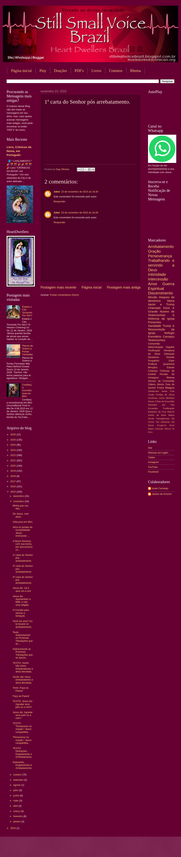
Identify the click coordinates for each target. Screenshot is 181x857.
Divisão (170, 357)
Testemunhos (156, 340)
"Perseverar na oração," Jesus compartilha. (22, 740)
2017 (13, 481)
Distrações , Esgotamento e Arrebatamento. (22, 765)
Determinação (155, 347)
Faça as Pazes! (21, 696)
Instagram (153, 462)
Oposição (159, 429)
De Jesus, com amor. (21, 515)
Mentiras (170, 398)
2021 (13, 460)
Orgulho (170, 347)
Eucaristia (153, 408)
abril (15, 805)
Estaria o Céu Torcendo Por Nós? (27, 311)
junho (16, 795)
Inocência (152, 398)
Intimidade (157, 274)
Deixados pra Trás (161, 405)
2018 (13, 476)
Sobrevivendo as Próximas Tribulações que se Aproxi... (23, 653)
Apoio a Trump (161, 304)
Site (150, 447)
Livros (96, 71)
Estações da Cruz (157, 412)
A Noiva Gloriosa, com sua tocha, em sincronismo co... (22, 545)
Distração (169, 353)
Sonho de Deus (157, 415)
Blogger (121, 849)
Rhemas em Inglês (158, 452)
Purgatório (153, 360)
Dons (166, 307)
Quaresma (168, 364)
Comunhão (154, 343)
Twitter (151, 457)
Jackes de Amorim (162, 494)
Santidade (154, 325)
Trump (167, 325)
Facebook (153, 471)
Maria (170, 300)
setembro (18, 779)
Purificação (154, 350)
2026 (13, 434)
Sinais (151, 401)
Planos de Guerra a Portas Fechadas (27, 350)
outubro (17, 774)
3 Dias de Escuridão (164, 401)
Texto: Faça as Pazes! (20, 689)
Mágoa (151, 429)
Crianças (153, 370)
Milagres (169, 387)
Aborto (160, 384)
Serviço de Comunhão (161, 381)
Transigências (162, 418)
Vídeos (152, 384)
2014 (13, 828)
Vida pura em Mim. (23, 521)
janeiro (17, 821)
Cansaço (168, 336)
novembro (19, 501)
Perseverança (160, 256)
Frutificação (168, 408)
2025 (13, 439)
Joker (57, 191)
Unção (151, 394)
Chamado (154, 307)
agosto (17, 785)
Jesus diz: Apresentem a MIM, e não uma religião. (22, 600)
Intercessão (158, 279)
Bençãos (152, 367)
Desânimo (153, 357)
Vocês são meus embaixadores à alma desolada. (23, 679)
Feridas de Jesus (165, 394)
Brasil (171, 425)
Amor (152, 284)
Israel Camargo (160, 488)
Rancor (170, 412)
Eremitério (154, 336)
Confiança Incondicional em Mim (27, 390)
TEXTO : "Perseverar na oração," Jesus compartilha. (22, 727)
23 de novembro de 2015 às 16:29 (79, 191)
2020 (13, 465)
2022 (13, 455)
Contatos (115, 71)
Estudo (170, 367)
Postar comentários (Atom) (64, 294)
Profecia (152, 364)
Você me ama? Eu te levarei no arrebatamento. (22, 624)
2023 (13, 450)
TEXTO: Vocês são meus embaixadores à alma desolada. (23, 667)
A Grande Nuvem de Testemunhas (161, 311)
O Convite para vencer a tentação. (21, 613)
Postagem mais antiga (123, 287)
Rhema (170, 377)
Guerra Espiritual (161, 286)
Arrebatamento (161, 246)
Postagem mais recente (58, 287)
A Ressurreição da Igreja (161, 329)
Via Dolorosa (162, 422)
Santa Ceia (168, 391)
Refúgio (169, 333)
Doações (60, 71)
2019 (13, 470)
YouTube (153, 467)
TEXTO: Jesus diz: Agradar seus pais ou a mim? (23, 704)
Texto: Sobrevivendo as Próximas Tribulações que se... (23, 638)
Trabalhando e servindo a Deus (161, 265)
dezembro (19, 496)
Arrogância (161, 425)
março (17, 811)
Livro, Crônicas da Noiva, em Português (19, 151)
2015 (13, 491)
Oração (154, 251)
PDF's (79, 71)
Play (42, 71)
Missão (152, 297)
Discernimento (160, 293)
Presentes (154, 322)
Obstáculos (153, 391)
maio (16, 800)
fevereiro (18, 816)
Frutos (160, 387)
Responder (59, 201)
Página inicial (21, 71)
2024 (13, 444)
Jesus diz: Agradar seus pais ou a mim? (23, 715)
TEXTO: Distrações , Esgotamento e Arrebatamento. (22, 752)
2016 (13, 486)
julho (16, 790)
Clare (171, 360)
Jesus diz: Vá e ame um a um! (22, 589)
